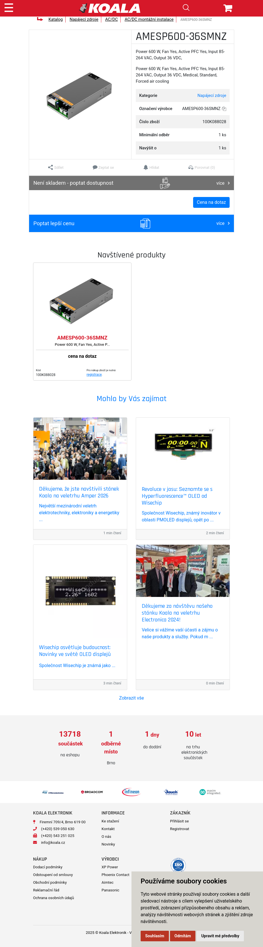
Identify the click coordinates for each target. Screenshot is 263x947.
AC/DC (111, 19)
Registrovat (179, 829)
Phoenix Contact (116, 875)
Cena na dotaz (211, 202)
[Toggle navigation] (8, 6)
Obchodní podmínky (50, 882)
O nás (106, 836)
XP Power (110, 867)
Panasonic (110, 890)
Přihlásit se (179, 821)
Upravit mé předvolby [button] (220, 936)
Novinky (108, 844)
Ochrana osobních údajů (53, 898)
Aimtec (108, 882)
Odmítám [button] (183, 936)
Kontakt (108, 829)
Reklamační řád (46, 890)
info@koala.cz (53, 842)
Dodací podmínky (47, 867)
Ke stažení (110, 821)
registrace (94, 375)
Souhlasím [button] (154, 936)
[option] (69, 744)
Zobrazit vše (131, 698)
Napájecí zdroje (84, 19)
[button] (56, 167)
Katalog (55, 19)
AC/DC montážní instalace (149, 19)
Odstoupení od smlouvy (53, 875)
